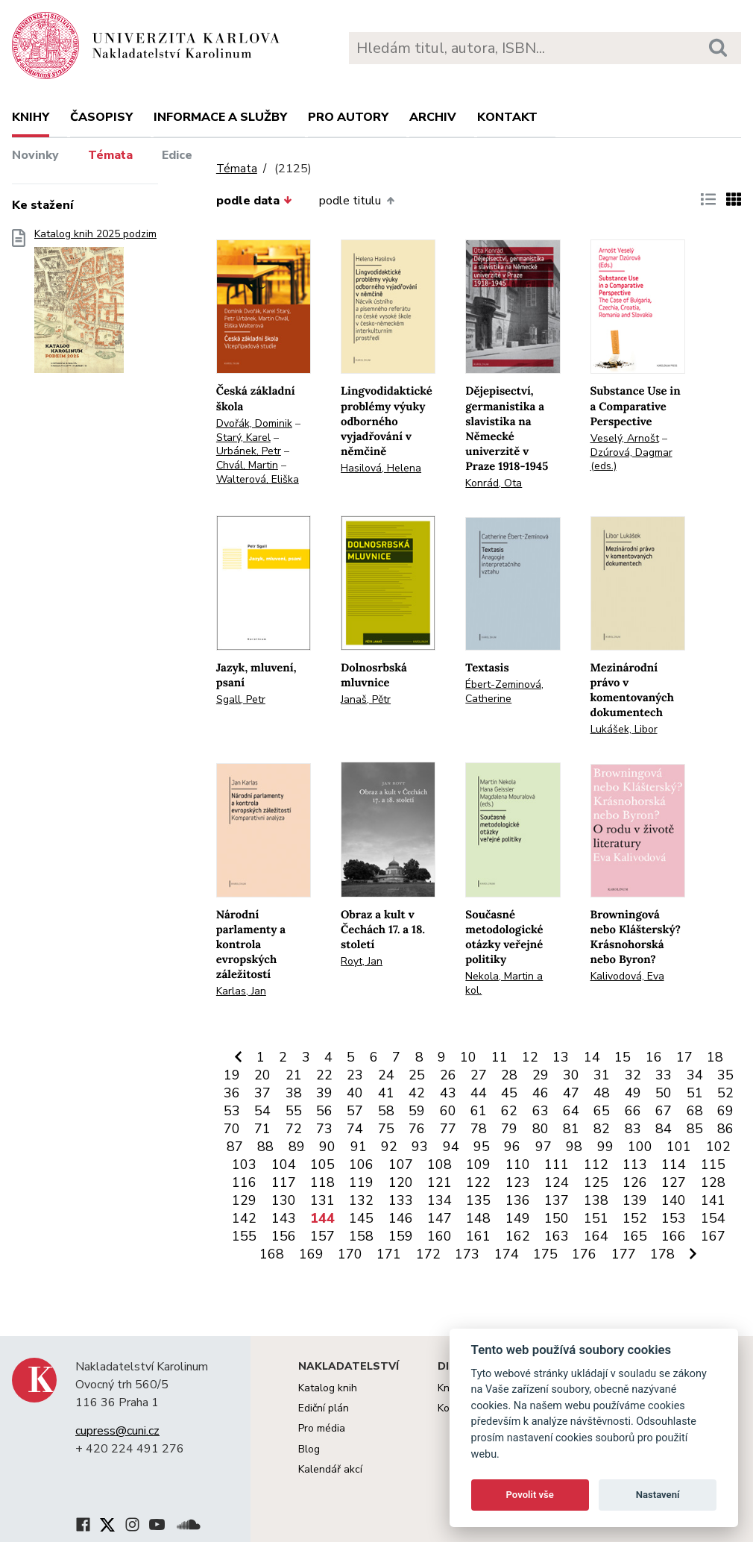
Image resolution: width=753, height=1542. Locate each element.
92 (389, 1147)
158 (361, 1236)
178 (662, 1254)
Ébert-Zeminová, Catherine (504, 691)
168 (271, 1254)
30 (571, 1075)
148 (478, 1218)
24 (386, 1075)
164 (596, 1236)
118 (322, 1182)
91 (358, 1147)
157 (322, 1236)
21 (294, 1075)
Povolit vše (530, 1494)
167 (713, 1236)
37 (262, 1093)
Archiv (432, 117)
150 (556, 1218)
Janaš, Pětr (366, 699)
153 (673, 1218)
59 (417, 1111)
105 (322, 1164)
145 (361, 1218)
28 (509, 1075)
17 (684, 1057)
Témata (110, 155)
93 (420, 1147)
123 (517, 1182)
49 (633, 1093)
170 (350, 1254)
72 (294, 1129)
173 (467, 1254)
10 (468, 1057)
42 (417, 1093)
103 (244, 1164)
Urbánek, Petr (248, 451)
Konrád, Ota (493, 483)
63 (540, 1111)
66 (633, 1111)
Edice (177, 155)
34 (695, 1075)
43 (448, 1093)
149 (517, 1218)
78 (478, 1129)
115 (713, 1164)
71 (262, 1129)
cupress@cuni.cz (117, 1431)
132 (361, 1200)
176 (584, 1254)
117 (283, 1182)
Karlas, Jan (241, 991)
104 (283, 1164)
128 (713, 1182)
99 (605, 1147)
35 (725, 1075)
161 (478, 1236)
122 (478, 1182)
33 (663, 1075)
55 (294, 1111)
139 (635, 1200)
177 (623, 1254)
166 (673, 1236)
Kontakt (507, 117)
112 (596, 1164)
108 (439, 1164)
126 (635, 1182)
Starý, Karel (243, 437)
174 (506, 1254)
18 (715, 1057)
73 (324, 1129)
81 (571, 1129)
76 (417, 1129)
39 (324, 1093)
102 (718, 1147)
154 (713, 1218)
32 (633, 1075)
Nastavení (658, 1494)
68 (695, 1111)
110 (517, 1164)
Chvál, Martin (247, 465)
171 (388, 1254)
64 (571, 1111)
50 (663, 1093)
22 (324, 1075)
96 (512, 1147)
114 (673, 1164)
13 (560, 1057)
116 (244, 1182)
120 (400, 1182)
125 (596, 1182)
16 (654, 1057)
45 (509, 1093)
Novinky (35, 155)
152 (635, 1218)
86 (725, 1129)
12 (530, 1057)
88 (265, 1147)
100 (640, 1147)
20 (262, 1075)
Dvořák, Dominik (254, 423)
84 (663, 1129)
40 (355, 1093)
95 (481, 1147)
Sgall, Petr (240, 699)
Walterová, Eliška (257, 479)
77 (448, 1129)
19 (232, 1075)
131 (322, 1200)
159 (400, 1236)
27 (478, 1075)
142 (244, 1218)
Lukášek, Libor (624, 729)
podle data (254, 200)
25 (417, 1075)
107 (400, 1164)
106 (361, 1164)
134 (439, 1200)
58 (386, 1111)
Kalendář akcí (330, 1469)
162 (517, 1236)
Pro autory (348, 117)
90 (327, 1147)
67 (663, 1111)
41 (386, 1093)
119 (361, 1182)
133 (400, 1200)
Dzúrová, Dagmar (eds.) (631, 459)
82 (601, 1129)
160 (439, 1236)
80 (540, 1129)
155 (244, 1236)
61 (478, 1111)
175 (545, 1254)
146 (400, 1218)
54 (262, 1111)
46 (540, 1093)
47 (571, 1093)
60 (448, 1111)
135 (478, 1200)
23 (355, 1075)
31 (601, 1075)
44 (478, 1093)
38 (294, 1093)
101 (679, 1147)
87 (235, 1147)
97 (543, 1147)
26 (448, 1075)
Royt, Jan (361, 961)
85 (695, 1129)
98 (574, 1147)
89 (297, 1147)
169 (311, 1254)
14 (592, 1057)
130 (283, 1200)
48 (601, 1093)
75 (386, 1129)
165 (635, 1236)
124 (556, 1182)
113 (635, 1164)
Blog (309, 1449)
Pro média (321, 1428)
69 (725, 1111)
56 (324, 1111)
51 (695, 1093)
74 (355, 1129)
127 (673, 1182)
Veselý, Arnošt (624, 438)
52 (725, 1093)
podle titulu (356, 200)
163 (556, 1236)
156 (283, 1236)
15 (622, 1057)
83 (633, 1129)
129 (244, 1200)
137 (556, 1200)
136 (517, 1200)
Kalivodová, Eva (627, 976)
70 (232, 1129)
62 (509, 1111)
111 (556, 1164)
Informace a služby (220, 117)
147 (439, 1218)
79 (509, 1129)
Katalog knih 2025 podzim (95, 305)
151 (596, 1218)
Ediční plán (323, 1408)
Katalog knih (327, 1388)
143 (283, 1218)
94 (451, 1147)
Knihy (30, 117)
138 (596, 1200)
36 (232, 1093)
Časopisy (101, 117)
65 (601, 1111)
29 (540, 1075)
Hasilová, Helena (381, 468)
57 (355, 1111)
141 (713, 1200)
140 (673, 1200)
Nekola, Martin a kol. (504, 983)
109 (478, 1164)
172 (428, 1254)
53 (232, 1111)
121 (439, 1182)
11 (499, 1057)
